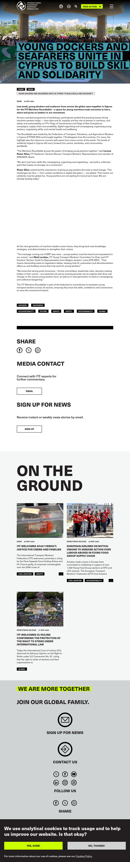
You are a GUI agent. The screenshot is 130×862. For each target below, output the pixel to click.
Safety (69, 311)
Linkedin (56, 782)
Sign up (29, 429)
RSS (74, 782)
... (61, 574)
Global (102, 311)
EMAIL (29, 391)
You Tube (74, 774)
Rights (56, 311)
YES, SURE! (33, 845)
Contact (65, 750)
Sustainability (85, 311)
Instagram (65, 782)
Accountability (26, 311)
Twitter (56, 774)
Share (26, 341)
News (30, 89)
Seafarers (38, 305)
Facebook (65, 774)
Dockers (22, 305)
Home (21, 89)
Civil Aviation (25, 574)
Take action (90, 6)
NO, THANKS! (96, 845)
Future (43, 311)
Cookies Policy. (84, 856)
